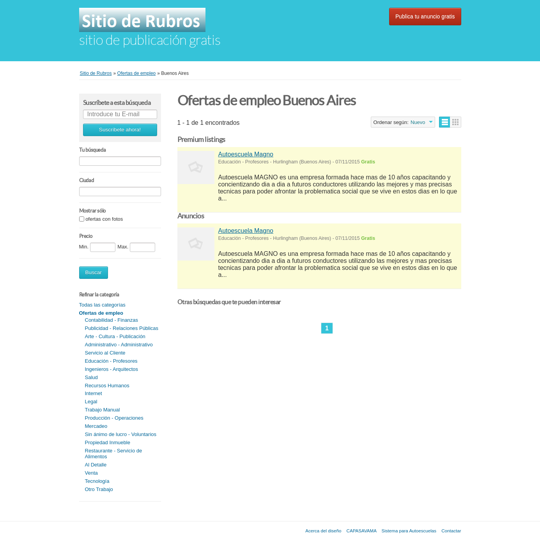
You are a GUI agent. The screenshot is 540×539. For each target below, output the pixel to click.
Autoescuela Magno (245, 154)
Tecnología (97, 481)
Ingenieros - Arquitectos (111, 369)
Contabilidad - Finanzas (111, 320)
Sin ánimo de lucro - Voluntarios (121, 434)
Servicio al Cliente (105, 353)
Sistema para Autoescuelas (409, 530)
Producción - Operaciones (114, 418)
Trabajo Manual (102, 410)
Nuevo (418, 122)
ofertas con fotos (104, 219)
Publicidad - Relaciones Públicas (122, 328)
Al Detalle (96, 465)
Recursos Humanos (107, 385)
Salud (91, 377)
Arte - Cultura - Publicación (115, 336)
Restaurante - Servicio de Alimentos (113, 453)
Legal (91, 401)
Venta (91, 473)
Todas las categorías (102, 305)
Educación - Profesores (111, 361)
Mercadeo (96, 426)
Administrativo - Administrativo (119, 345)
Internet (93, 393)
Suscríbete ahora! (120, 130)
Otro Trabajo (99, 489)
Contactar (451, 530)
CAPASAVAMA (362, 530)
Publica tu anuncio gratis (425, 16)
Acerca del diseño (323, 530)
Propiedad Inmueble (107, 442)
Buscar (93, 272)
